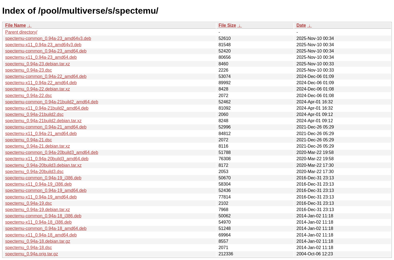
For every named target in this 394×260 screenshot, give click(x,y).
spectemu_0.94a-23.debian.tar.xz (37, 64)
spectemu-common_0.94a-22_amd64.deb (45, 76)
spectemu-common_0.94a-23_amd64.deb (45, 51)
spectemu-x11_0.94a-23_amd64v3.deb (43, 44)
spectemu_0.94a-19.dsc (28, 203)
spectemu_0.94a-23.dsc (28, 70)
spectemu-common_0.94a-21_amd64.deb (45, 127)
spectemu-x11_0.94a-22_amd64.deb (41, 82)
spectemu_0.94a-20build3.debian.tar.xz (43, 165)
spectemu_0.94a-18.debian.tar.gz (37, 241)
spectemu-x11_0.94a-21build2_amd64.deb (46, 108)
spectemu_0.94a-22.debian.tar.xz (37, 89)
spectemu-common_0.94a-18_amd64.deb (45, 228)
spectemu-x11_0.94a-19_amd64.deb (41, 197)
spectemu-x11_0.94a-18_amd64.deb (41, 235)
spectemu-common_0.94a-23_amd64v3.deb (48, 38)
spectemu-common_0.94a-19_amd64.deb (45, 190)
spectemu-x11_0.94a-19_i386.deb (38, 184)
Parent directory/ (21, 32)
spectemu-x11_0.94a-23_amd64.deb (41, 57)
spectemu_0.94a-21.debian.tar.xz (37, 146)
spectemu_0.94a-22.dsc (28, 95)
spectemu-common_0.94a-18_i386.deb (43, 216)
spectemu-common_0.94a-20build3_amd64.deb (51, 152)
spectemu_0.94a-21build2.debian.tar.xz (43, 120)
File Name (15, 25)
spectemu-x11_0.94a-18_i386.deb (38, 222)
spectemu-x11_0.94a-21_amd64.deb (41, 133)
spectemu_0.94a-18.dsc (28, 247)
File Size (227, 25)
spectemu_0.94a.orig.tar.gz (31, 254)
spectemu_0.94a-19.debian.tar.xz (37, 209)
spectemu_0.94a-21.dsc (28, 140)
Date (301, 25)
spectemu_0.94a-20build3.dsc (34, 171)
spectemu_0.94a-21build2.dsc (34, 114)
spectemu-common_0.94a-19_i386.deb (43, 178)
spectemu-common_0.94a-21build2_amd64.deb (51, 102)
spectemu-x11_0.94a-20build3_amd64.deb (46, 158)
